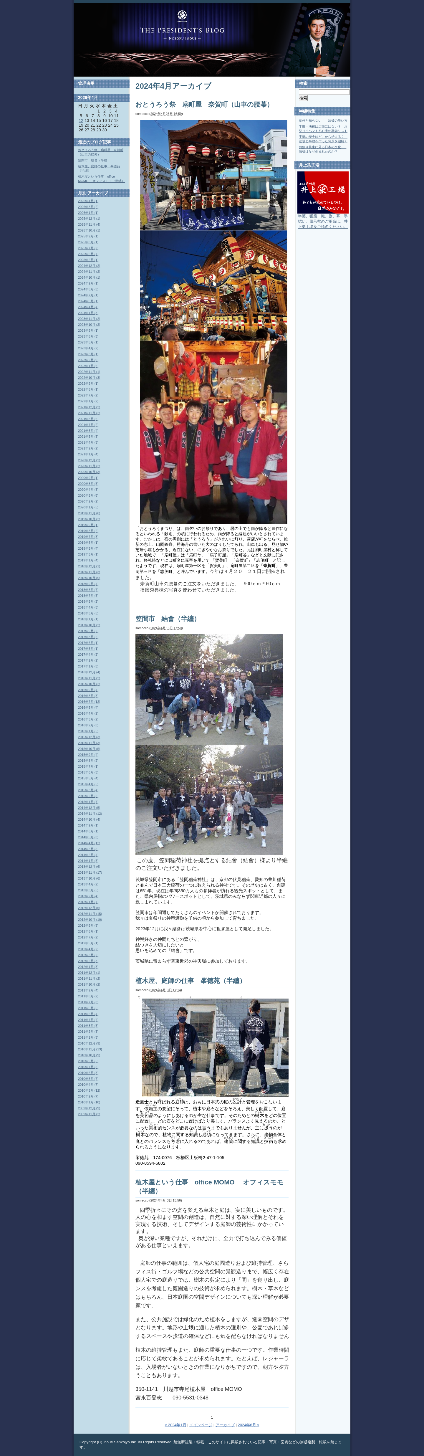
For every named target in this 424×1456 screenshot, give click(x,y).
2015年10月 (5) (89, 749)
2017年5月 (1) (88, 648)
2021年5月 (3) (88, 436)
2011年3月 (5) (88, 1025)
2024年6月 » (248, 1425)
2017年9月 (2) (88, 631)
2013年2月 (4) (88, 896)
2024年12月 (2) (89, 265)
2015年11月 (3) (89, 743)
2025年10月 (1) (89, 230)
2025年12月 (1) (89, 218)
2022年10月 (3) (89, 377)
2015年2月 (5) (88, 796)
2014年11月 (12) (90, 813)
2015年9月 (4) (88, 754)
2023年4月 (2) (88, 348)
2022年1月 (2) (88, 401)
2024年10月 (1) (89, 277)
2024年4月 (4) (88, 307)
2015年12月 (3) (89, 737)
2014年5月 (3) (88, 837)
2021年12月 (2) (89, 407)
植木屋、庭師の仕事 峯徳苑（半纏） (190, 980)
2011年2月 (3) (88, 1031)
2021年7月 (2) (88, 425)
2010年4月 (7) (88, 1084)
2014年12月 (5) (89, 807)
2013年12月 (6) (89, 866)
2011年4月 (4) (88, 1020)
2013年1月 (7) (88, 902)
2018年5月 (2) (88, 601)
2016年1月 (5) (88, 731)
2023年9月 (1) (88, 330)
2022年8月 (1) (88, 389)
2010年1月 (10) (89, 1102)
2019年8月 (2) (88, 531)
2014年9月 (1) (88, 825)
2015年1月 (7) (88, 802)
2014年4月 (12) (89, 843)
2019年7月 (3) (88, 536)
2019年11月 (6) (89, 513)
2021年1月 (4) (88, 454)
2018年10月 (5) (89, 578)
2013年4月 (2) (88, 884)
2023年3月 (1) (88, 354)
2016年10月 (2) (89, 684)
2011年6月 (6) (88, 1008)
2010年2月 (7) (88, 1096)
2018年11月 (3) (89, 572)
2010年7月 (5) (88, 1067)
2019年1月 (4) (88, 560)
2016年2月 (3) (88, 725)
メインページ (200, 1425)
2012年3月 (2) (88, 955)
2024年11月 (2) (89, 271)
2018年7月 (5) (88, 595)
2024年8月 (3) (88, 289)
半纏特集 (307, 111)
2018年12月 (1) (89, 566)
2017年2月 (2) (88, 660)
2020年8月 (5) (88, 483)
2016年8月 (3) (88, 696)
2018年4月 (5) (88, 607)
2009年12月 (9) (89, 1108)
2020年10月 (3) (89, 472)
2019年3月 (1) (88, 554)
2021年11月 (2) (89, 413)
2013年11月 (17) (90, 872)
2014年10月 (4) (89, 819)
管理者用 (86, 83)
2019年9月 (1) (88, 525)
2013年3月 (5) (88, 890)
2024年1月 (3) (88, 313)
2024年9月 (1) (88, 283)
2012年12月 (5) (89, 908)
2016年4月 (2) (88, 713)
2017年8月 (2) (88, 637)
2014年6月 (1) (88, 831)
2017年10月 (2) (89, 625)
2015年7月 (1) (88, 766)
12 (81, 120)
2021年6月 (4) (88, 430)
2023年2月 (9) (88, 360)
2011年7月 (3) (88, 1002)
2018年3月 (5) (88, 613)
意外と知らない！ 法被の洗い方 (323, 120)
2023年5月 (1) (88, 342)
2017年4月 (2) (88, 654)
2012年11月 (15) (90, 913)
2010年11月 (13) (90, 1049)
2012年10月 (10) (90, 919)
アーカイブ (225, 1425)
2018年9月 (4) (88, 584)
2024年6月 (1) (88, 301)
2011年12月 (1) (89, 972)
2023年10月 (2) (89, 324)
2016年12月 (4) (89, 672)
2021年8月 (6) (88, 419)
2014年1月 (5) (88, 860)
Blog (182, 25)
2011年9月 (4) (88, 990)
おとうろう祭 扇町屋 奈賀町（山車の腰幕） (204, 104)
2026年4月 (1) (88, 201)
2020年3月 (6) (88, 495)
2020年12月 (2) (89, 460)
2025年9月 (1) (88, 236)
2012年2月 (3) (88, 961)
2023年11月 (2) (89, 318)
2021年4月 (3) (88, 442)
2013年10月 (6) (89, 878)
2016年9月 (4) (88, 690)
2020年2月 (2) (88, 501)
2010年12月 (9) (89, 1043)
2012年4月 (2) (88, 949)
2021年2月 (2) (88, 448)
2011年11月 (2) (89, 978)
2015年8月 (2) (88, 760)
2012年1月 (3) (88, 967)
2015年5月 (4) (88, 778)
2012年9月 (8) (88, 925)
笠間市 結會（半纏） (167, 618)
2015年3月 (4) (88, 790)
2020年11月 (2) (89, 466)
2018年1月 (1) (88, 619)
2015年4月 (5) (88, 784)
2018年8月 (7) (88, 589)
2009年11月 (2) (89, 1114)
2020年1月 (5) (88, 507)
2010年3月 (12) (89, 1090)
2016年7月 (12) (89, 701)
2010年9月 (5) (88, 1061)
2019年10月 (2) (89, 519)
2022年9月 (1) (88, 383)
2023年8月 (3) (88, 336)
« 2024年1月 (175, 1425)
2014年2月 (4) (88, 855)
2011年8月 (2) (88, 996)
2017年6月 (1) (88, 642)
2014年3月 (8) (88, 849)
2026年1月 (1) (88, 212)
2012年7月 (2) (88, 937)
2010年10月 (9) (89, 1055)
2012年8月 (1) (88, 931)
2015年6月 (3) (88, 772)
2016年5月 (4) (88, 707)
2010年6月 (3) (88, 1073)
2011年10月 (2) (89, 984)
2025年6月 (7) (88, 254)
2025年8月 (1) (88, 242)
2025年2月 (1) (88, 260)
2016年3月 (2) (88, 719)
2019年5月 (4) (88, 548)
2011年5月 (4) (88, 1014)
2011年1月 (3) (88, 1037)
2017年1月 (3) (88, 666)
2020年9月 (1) (88, 478)
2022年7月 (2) (88, 395)
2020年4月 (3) (88, 489)
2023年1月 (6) (88, 366)
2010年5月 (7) (88, 1078)
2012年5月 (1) (88, 943)
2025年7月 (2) (88, 248)
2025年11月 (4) (89, 224)
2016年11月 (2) (89, 678)
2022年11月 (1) (89, 371)
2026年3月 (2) (88, 207)
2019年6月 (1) (88, 542)
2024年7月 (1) (88, 295)
